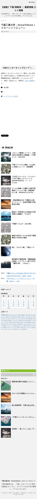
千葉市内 (21, 322)
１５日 (10, 325)
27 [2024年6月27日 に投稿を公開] (18, 305)
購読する (5, 370)
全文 (27, 316)
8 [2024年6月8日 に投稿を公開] (28, 300)
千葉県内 (22, 315)
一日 (12, 320)
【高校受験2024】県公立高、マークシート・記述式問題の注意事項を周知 (24, 202)
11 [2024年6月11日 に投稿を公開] (8, 302)
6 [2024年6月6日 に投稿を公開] (18, 300)
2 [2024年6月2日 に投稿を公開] (33, 298)
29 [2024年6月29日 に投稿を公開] (28, 305)
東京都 (15, 322)
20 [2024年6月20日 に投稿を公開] (18, 304)
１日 (16, 320)
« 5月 (8, 307)
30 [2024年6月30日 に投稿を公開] (33, 305)
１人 (12, 325)
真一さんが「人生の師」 (22, 224)
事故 (28, 320)
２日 (2, 325)
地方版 (18, 322)
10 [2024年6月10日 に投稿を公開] (3, 302)
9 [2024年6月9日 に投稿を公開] (33, 300)
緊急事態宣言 (30, 318)
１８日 (30, 327)
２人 (32, 320)
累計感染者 (6, 320)
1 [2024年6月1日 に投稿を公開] (28, 298)
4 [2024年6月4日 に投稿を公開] (8, 300)
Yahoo (6, 318)
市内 (23, 320)
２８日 (24, 322)
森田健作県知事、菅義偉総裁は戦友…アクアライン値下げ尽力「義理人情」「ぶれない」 (24, 261)
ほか (18, 329)
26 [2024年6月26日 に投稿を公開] (13, 305)
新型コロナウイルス (11, 315)
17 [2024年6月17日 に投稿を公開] (3, 304)
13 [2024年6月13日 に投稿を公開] (18, 302)
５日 (8, 327)
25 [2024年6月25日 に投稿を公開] (8, 305)
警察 (30, 320)
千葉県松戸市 (24, 329)
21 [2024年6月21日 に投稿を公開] (23, 304)
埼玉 (23, 318)
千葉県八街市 (23, 327)
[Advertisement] (18, 49)
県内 (32, 315)
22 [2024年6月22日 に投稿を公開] (28, 304)
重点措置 (4, 325)
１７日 (20, 329)
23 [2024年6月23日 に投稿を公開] (33, 304)
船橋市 (21, 320)
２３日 (8, 329)
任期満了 (18, 327)
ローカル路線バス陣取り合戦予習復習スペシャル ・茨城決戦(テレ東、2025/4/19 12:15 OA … (24, 190)
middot (9, 318)
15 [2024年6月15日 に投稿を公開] (28, 302)
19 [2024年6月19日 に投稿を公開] (13, 304)
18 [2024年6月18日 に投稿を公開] (8, 304)
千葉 (19, 315)
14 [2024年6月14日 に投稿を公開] (23, 302)
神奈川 (26, 318)
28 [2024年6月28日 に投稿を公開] (23, 305)
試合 (7, 322)
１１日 (31, 325)
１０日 (5, 322)
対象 (18, 320)
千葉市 (26, 315)
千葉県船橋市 (28, 322)
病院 (34, 325)
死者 (14, 329)
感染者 (19, 316)
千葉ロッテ (23, 316)
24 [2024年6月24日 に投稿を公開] (3, 305)
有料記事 (14, 316)
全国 (16, 329)
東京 (4, 318)
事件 (19, 325)
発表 (32, 322)
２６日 (27, 327)
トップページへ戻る (11, 96)
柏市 (13, 322)
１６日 (12, 327)
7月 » (28, 307)
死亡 (11, 316)
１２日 (5, 329)
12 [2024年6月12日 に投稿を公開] (13, 302)
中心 (10, 327)
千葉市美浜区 (15, 325)
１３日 (22, 325)
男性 (21, 318)
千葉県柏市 (5, 327)
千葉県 (3, 315)
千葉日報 (10, 322)
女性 (14, 320)
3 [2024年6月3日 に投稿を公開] (3, 300)
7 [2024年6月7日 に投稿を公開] (23, 300)
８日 (7, 325)
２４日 (15, 327)
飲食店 (26, 320)
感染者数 (9, 320)
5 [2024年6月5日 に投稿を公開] (13, 300)
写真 (17, 316)
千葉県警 (25, 325)
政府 (34, 322)
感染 (29, 315)
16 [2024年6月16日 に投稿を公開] (33, 302)
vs (10, 329)
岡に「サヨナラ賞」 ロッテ (23, 247)
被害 (28, 325)
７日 (12, 329)
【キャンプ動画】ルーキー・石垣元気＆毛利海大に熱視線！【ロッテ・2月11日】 (24, 155)
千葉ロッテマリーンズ (16, 318)
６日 (3, 329)
